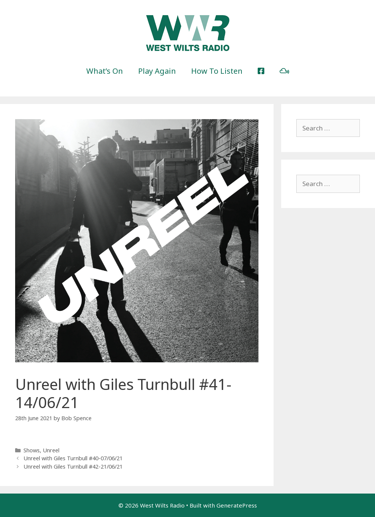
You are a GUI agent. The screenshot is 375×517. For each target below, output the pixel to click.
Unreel (51, 450)
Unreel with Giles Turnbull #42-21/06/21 (73, 466)
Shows (31, 450)
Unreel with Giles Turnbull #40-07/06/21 (73, 458)
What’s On (104, 71)
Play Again (157, 71)
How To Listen (217, 71)
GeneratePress (236, 505)
